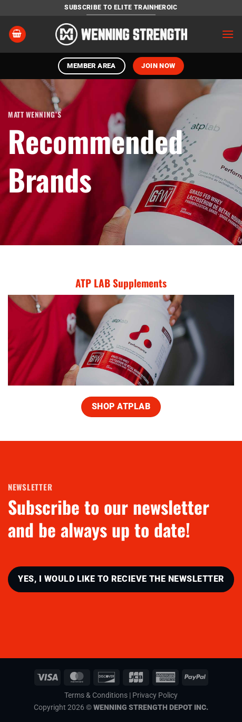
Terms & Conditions (96, 695)
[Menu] (227, 34)
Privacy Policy (155, 695)
